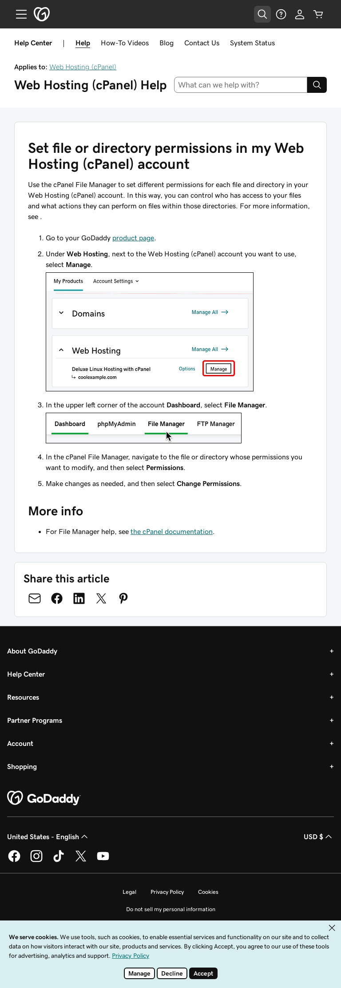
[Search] (317, 85)
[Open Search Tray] (262, 14)
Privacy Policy (167, 892)
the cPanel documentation (172, 531)
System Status (252, 42)
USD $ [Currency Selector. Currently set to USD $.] (319, 836)
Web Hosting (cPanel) (82, 66)
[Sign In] (299, 14)
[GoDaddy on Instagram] (36, 860)
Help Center (26, 673)
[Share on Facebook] (57, 598)
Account (20, 743)
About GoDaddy (32, 650)
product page (133, 237)
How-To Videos (125, 42)
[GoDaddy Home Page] (44, 798)
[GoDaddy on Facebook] (14, 860)
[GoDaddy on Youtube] (103, 860)
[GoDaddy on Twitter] (81, 860)
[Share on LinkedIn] (79, 598)
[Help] (281, 14)
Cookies (208, 892)
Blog (166, 42)
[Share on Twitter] (101, 598)
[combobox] (241, 85)
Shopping (22, 766)
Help (82, 42)
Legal (129, 892)
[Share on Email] (35, 598)
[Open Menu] (17, 14)
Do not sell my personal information (170, 909)
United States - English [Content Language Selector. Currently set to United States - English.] (48, 836)
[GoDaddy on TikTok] (59, 860)
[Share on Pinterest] (123, 598)
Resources (23, 697)
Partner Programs (34, 720)
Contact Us (201, 42)
